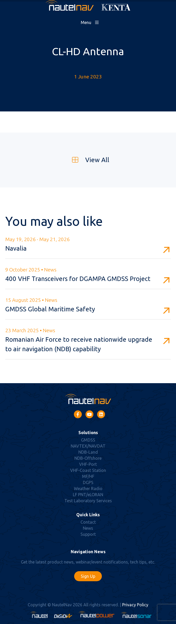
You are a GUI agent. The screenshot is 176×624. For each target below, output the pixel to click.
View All (88, 159)
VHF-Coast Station (88, 470)
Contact (88, 522)
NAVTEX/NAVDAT (88, 446)
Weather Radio (88, 488)
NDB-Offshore (88, 458)
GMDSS (88, 440)
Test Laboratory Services (88, 500)
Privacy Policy (135, 604)
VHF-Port (88, 464)
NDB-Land (88, 452)
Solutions (88, 432)
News (88, 528)
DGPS (88, 482)
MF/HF (88, 476)
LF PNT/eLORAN (88, 494)
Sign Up (88, 576)
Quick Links (88, 514)
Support (88, 534)
